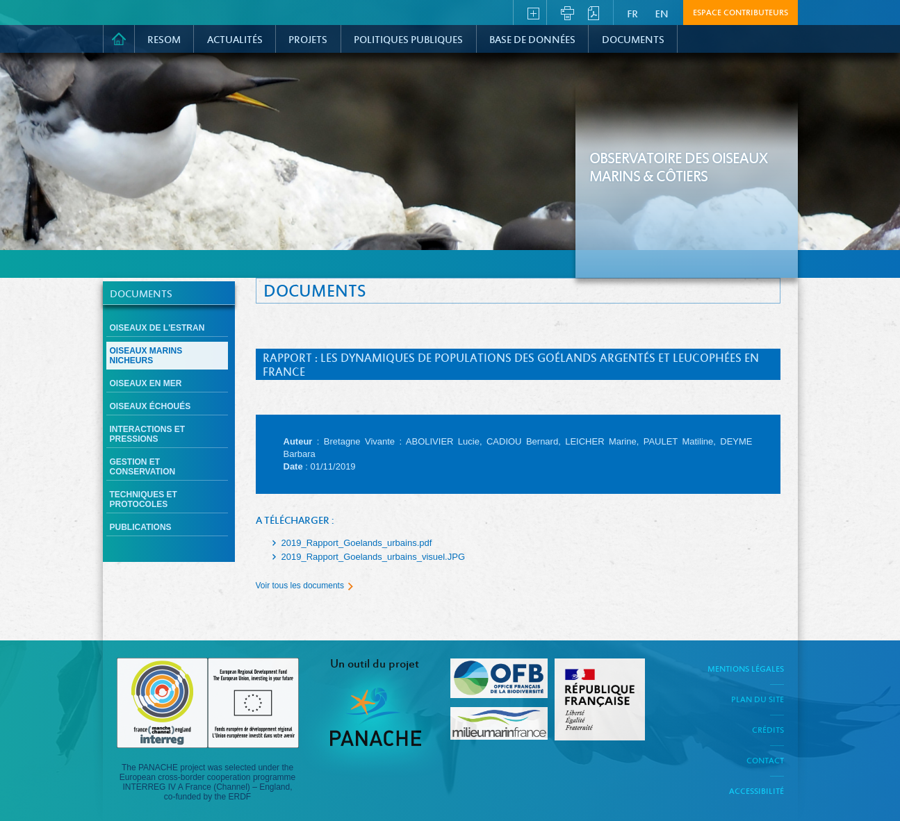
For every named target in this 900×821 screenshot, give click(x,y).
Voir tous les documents (300, 585)
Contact (765, 761)
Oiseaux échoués (150, 406)
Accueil (119, 39)
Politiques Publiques (408, 40)
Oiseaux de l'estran (157, 328)
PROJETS (307, 40)
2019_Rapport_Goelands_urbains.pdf (356, 543)
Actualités (235, 40)
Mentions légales (745, 669)
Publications (141, 527)
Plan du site (757, 700)
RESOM (164, 40)
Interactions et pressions (148, 434)
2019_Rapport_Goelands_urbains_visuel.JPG (373, 557)
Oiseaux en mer (146, 383)
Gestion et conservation (143, 466)
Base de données (532, 40)
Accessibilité (756, 792)
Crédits (768, 731)
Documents (633, 40)
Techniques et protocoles (143, 499)
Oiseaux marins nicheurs (146, 355)
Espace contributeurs (740, 13)
